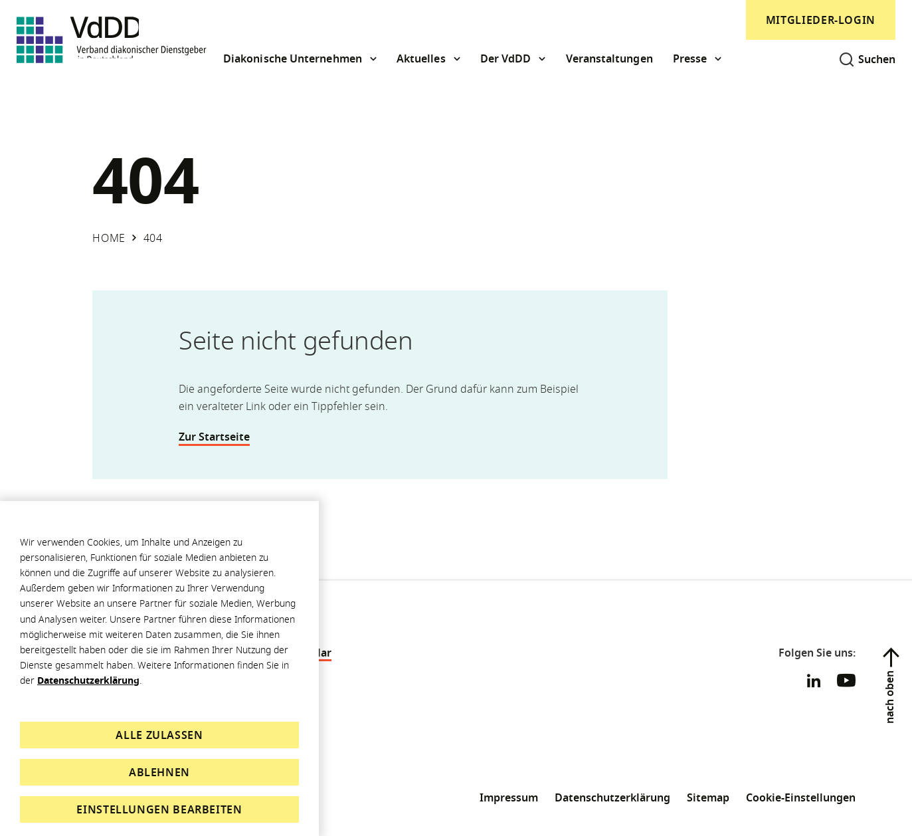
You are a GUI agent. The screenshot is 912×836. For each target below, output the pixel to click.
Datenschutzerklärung (88, 680)
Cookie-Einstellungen (801, 797)
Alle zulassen (159, 735)
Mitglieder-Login (820, 20)
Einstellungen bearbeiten (159, 809)
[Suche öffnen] (862, 59)
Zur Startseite (221, 436)
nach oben (889, 697)
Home (109, 238)
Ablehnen (159, 772)
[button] (300, 59)
